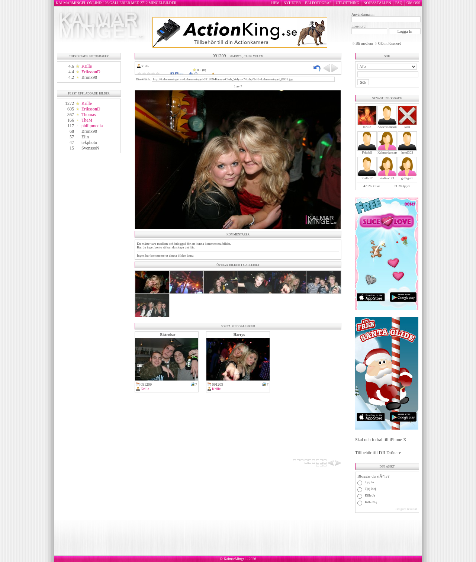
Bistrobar (168, 335)
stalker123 (387, 178)
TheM (86, 120)
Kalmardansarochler (391, 152)
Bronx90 (89, 77)
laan (407, 127)
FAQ (398, 3)
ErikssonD (90, 71)
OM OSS (413, 3)
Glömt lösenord (389, 43)
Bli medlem (364, 43)
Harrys (239, 335)
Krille (86, 66)
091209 (146, 384)
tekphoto (89, 142)
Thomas (88, 114)
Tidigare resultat (406, 509)
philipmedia (92, 125)
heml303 (407, 152)
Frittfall (367, 152)
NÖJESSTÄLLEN (377, 3)
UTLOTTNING (347, 3)
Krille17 (367, 178)
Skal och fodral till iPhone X (380, 439)
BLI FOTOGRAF (318, 3)
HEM (275, 3)
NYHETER (292, 3)
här (192, 247)
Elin (85, 136)
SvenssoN (90, 148)
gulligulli (407, 178)
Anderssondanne (388, 127)
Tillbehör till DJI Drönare (378, 452)
